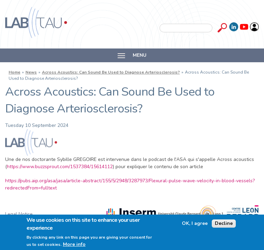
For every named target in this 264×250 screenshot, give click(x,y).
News (31, 72)
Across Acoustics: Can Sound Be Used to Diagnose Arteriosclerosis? (111, 72)
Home (14, 72)
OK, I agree (195, 223)
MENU (132, 55)
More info (74, 244)
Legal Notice (19, 214)
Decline (224, 223)
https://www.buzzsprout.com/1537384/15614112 (60, 166)
